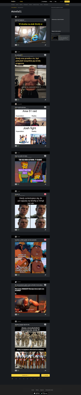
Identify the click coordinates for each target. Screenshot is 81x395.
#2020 (23, 241)
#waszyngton (20, 157)
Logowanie (61, 1)
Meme (16, 21)
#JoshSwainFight (23, 108)
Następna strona (25, 375)
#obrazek (19, 286)
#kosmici (21, 241)
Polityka (30, 4)
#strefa (22, 56)
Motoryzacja (46, 4)
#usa (19, 241)
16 (16, 378)
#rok (18, 195)
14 (23, 378)
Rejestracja (67, 1)
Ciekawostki (26, 4)
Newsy (41, 4)
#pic (28, 286)
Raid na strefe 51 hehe (21, 156)
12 (31, 378)
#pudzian (19, 56)
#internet (19, 21)
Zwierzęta (13, 4)
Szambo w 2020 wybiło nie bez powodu (25, 240)
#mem (24, 286)
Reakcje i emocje (36, 4)
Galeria (21, 4)
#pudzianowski (25, 56)
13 (27, 378)
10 (38, 378)
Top (55, 1)
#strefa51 (25, 21)
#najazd (23, 195)
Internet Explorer (19, 20)
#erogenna (32, 56)
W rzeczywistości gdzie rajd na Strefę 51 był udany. (29, 285)
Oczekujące (44, 1)
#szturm (23, 157)
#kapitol (30, 157)
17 (12, 378)
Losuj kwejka (45, 375)
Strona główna (14, 7)
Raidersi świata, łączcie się (22, 324)
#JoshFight (27, 108)
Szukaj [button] (67, 4)
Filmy (51, 1)
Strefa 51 (17, 194)
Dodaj (21, 1)
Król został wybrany (20, 107)
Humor (17, 4)
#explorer (22, 21)
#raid (28, 157)
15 (19, 378)
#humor (22, 286)
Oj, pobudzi (18, 55)
